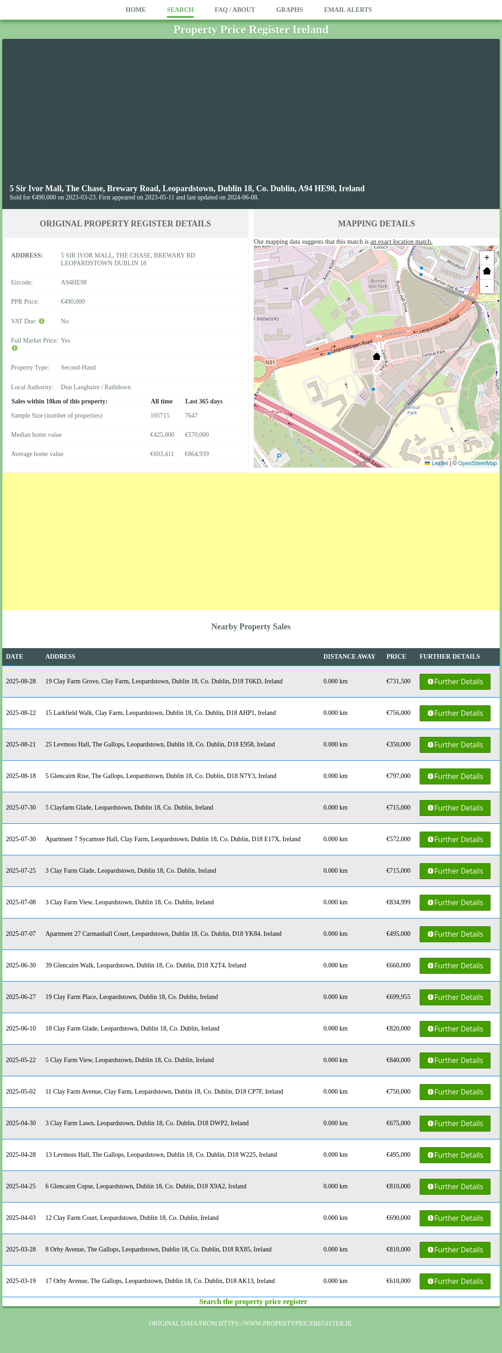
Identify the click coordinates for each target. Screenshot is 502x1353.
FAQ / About (235, 9)
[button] (376, 356)
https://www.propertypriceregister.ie (285, 1323)
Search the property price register (253, 1301)
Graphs (289, 9)
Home (136, 9)
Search (180, 9)
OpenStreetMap (477, 463)
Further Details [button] (455, 682)
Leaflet (436, 463)
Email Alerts (348, 9)
